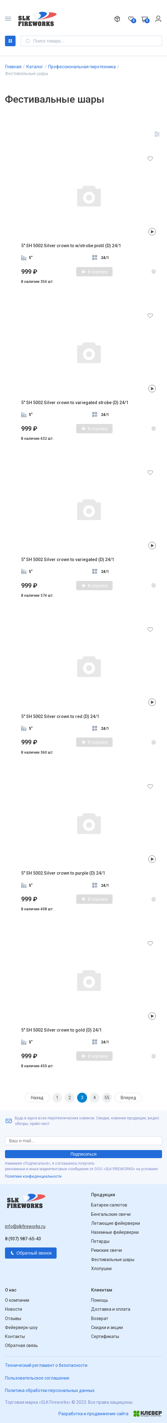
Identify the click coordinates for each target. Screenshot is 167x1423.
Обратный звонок (31, 1253)
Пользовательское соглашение (37, 1378)
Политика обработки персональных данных (50, 1390)
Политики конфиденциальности (33, 1176)
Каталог (10, 41)
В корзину (94, 271)
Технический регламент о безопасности (46, 1365)
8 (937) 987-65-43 (23, 1238)
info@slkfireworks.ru (25, 1226)
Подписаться (84, 1154)
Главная (13, 66)
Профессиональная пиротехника (82, 66)
